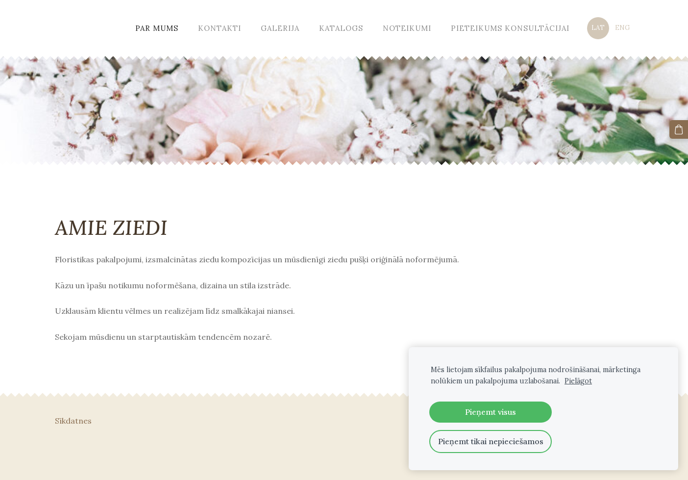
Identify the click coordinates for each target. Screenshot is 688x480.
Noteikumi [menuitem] (407, 28)
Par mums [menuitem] (156, 28)
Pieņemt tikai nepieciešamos (490, 441)
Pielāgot (578, 381)
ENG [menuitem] (622, 28)
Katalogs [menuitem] (341, 28)
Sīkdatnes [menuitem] (73, 421)
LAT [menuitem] (598, 28)
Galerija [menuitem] (280, 28)
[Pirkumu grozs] (678, 129)
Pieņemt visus (490, 412)
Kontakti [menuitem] (219, 28)
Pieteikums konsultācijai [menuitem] (510, 28)
